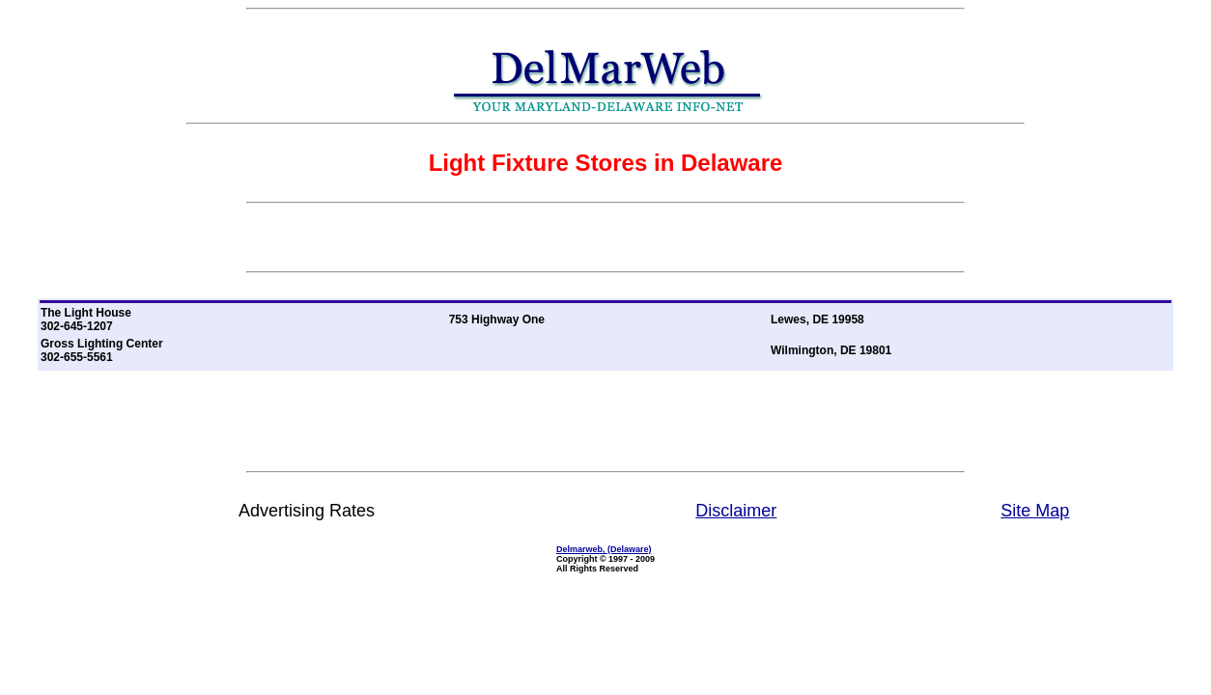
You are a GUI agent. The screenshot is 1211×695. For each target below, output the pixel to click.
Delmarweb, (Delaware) (604, 549)
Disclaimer (735, 510)
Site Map (1034, 510)
